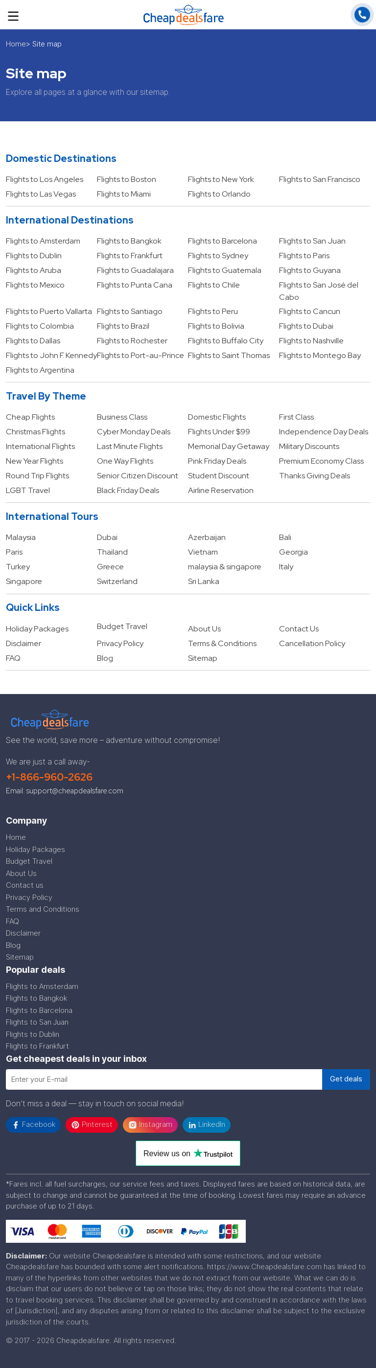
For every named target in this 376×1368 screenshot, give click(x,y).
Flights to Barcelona (222, 241)
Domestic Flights (217, 417)
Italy (286, 566)
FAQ (13, 658)
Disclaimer (23, 643)
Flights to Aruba (33, 270)
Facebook (33, 1124)
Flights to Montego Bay (320, 355)
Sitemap (202, 658)
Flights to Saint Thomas (229, 355)
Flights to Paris (304, 255)
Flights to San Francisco (319, 179)
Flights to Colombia (40, 326)
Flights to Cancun (309, 311)
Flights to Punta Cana (134, 285)
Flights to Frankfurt (130, 255)
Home (16, 43)
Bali (285, 537)
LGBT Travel (28, 490)
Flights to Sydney (218, 255)
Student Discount (218, 476)
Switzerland (117, 581)
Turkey (18, 566)
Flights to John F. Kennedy (51, 355)
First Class (296, 417)
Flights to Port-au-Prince (140, 355)
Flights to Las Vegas (41, 194)
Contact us (25, 885)
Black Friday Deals (128, 490)
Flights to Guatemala (224, 270)
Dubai (107, 537)
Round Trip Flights (37, 476)
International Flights (40, 446)
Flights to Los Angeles (44, 179)
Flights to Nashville (311, 341)
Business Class (122, 417)
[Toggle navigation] (13, 14)
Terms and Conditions (42, 909)
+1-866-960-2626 (49, 777)
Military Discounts (309, 446)
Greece (110, 566)
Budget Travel (122, 626)
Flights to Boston (126, 179)
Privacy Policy (120, 643)
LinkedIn (206, 1124)
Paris (14, 552)
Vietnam (203, 552)
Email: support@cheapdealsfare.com (64, 791)
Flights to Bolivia (216, 326)
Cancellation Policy (312, 643)
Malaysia (21, 537)
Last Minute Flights (130, 446)
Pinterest (92, 1124)
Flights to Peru (213, 311)
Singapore (24, 581)
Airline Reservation (221, 490)
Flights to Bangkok (129, 241)
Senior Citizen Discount (137, 476)
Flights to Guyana (310, 270)
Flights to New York (221, 179)
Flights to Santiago (130, 311)
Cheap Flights (30, 417)
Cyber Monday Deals (133, 431)
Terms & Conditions (222, 643)
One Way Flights (125, 461)
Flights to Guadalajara (135, 270)
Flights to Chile (214, 285)
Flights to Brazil (123, 326)
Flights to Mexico (35, 285)
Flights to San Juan (312, 241)
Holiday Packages (37, 629)
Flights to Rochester (132, 341)
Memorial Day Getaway (228, 446)
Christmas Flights (35, 431)
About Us (204, 629)
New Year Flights (34, 461)
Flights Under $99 (219, 431)
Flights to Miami (124, 194)
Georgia (293, 552)
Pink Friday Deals (217, 461)
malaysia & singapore (224, 566)
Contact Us (299, 629)
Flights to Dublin (34, 255)
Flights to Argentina (40, 370)
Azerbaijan (207, 537)
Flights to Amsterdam (43, 241)
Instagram (150, 1124)
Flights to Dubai (306, 326)
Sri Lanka (203, 581)
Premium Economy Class (321, 461)
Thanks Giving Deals (314, 476)
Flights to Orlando (219, 194)
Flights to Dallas (33, 341)
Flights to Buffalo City (225, 341)
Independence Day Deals (323, 431)
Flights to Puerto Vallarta (49, 311)
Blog (105, 658)
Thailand (112, 552)
